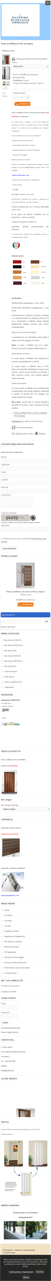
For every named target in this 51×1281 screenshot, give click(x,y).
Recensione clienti (11, 947)
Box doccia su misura (13, 941)
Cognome (5, 464)
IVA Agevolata (10, 952)
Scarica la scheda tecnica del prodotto (29, 59)
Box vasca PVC (10, 666)
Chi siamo (8, 915)
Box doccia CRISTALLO (13, 645)
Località (4, 479)
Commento (5, 495)
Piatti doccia (9, 677)
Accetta (39, 1272)
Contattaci (16, 421)
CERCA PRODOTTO (8, 615)
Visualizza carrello (8, 991)
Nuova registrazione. (10, 1032)
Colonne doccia (10, 671)
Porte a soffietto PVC (13, 682)
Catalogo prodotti (11, 931)
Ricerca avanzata (8, 627)
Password (5, 1012)
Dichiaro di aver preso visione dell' (17, 538)
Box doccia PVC (10, 650)
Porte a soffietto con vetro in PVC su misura (25, 591)
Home (6, 910)
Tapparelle (8, 687)
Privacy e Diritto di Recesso (15, 962)
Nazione (4, 487)
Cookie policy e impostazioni (21, 1272)
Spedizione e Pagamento (14, 936)
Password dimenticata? (10, 1028)
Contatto (8, 920)
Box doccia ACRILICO (12, 640)
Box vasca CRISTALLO (13, 661)
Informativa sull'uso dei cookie (17, 967)
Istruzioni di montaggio (14, 957)
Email (3, 472)
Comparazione (10, 973)
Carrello (7, 926)
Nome (3, 457)
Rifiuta (26, 1277)
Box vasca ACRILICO (12, 656)
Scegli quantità (19, 93)
